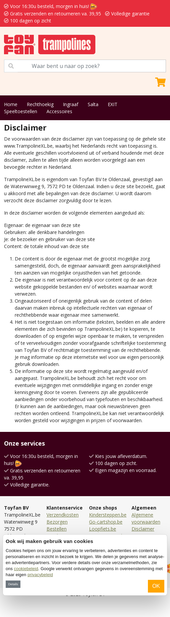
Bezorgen (57, 522)
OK (156, 586)
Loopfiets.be (102, 529)
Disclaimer (143, 529)
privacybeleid (40, 574)
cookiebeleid (26, 568)
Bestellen (57, 529)
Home (10, 104)
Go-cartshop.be (105, 522)
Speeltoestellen (20, 111)
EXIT (112, 104)
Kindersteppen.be (107, 515)
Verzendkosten (63, 515)
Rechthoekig (40, 104)
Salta (93, 104)
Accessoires (59, 111)
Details (13, 584)
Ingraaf (70, 104)
